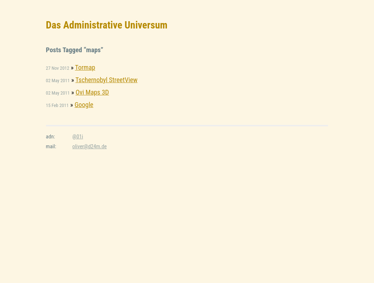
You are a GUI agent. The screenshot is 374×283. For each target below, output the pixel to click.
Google (84, 104)
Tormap (85, 67)
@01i (77, 136)
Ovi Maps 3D (92, 92)
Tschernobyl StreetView (107, 80)
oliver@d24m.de (89, 146)
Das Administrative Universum (107, 25)
